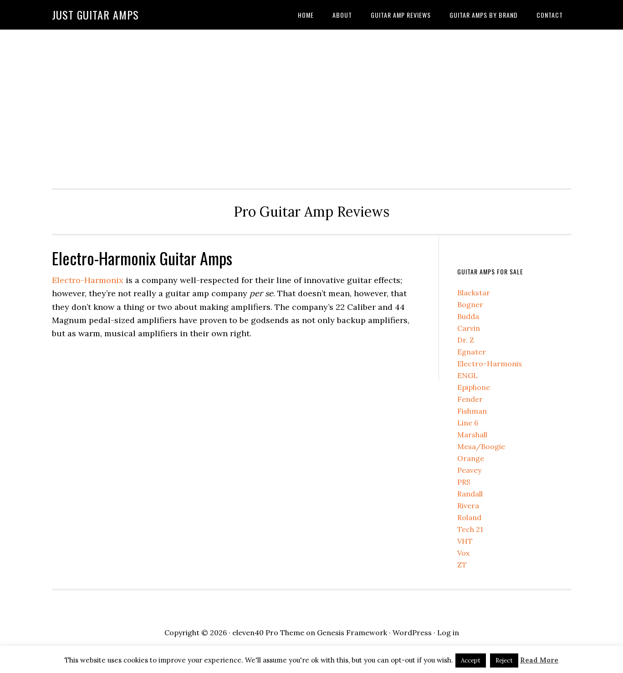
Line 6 (467, 422)
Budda (468, 316)
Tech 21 (470, 529)
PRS (463, 481)
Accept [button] (470, 660)
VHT (465, 541)
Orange (470, 458)
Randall (470, 493)
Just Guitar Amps (95, 14)
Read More (539, 660)
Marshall (472, 434)
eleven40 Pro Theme (268, 632)
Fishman (472, 410)
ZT (462, 564)
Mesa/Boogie (481, 446)
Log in (448, 632)
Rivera (468, 505)
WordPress (412, 632)
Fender (470, 399)
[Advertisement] (311, 106)
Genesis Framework (352, 632)
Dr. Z (465, 339)
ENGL (467, 375)
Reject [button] (504, 660)
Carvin (468, 328)
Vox (463, 552)
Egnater (471, 351)
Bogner (470, 304)
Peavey (469, 470)
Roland (469, 517)
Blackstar (473, 292)
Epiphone (473, 387)
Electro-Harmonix (87, 280)
